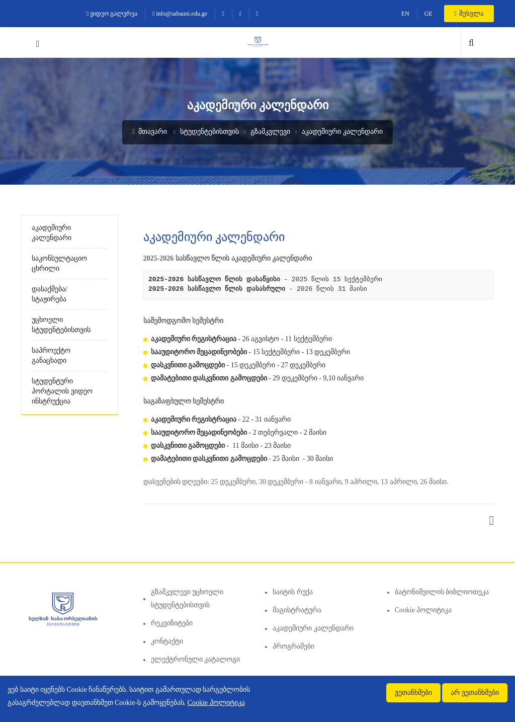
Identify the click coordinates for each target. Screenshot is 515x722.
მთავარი (149, 131)
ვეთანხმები (413, 692)
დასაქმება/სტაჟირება (49, 294)
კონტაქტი (167, 641)
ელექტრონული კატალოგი (195, 659)
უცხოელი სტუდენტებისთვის (61, 325)
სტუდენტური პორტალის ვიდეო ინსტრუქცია (62, 391)
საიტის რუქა (293, 592)
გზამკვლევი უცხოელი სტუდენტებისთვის (187, 598)
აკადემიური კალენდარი (342, 131)
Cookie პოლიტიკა (423, 610)
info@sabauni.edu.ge (179, 13)
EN (405, 13)
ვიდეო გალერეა (112, 13)
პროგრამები (293, 646)
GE (428, 13)
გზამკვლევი (270, 131)
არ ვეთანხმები (475, 692)
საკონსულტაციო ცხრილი (59, 263)
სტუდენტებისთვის (209, 131)
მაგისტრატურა (297, 610)
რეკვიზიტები (172, 623)
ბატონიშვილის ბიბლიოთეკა (442, 592)
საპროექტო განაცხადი (51, 355)
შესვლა (469, 13)
